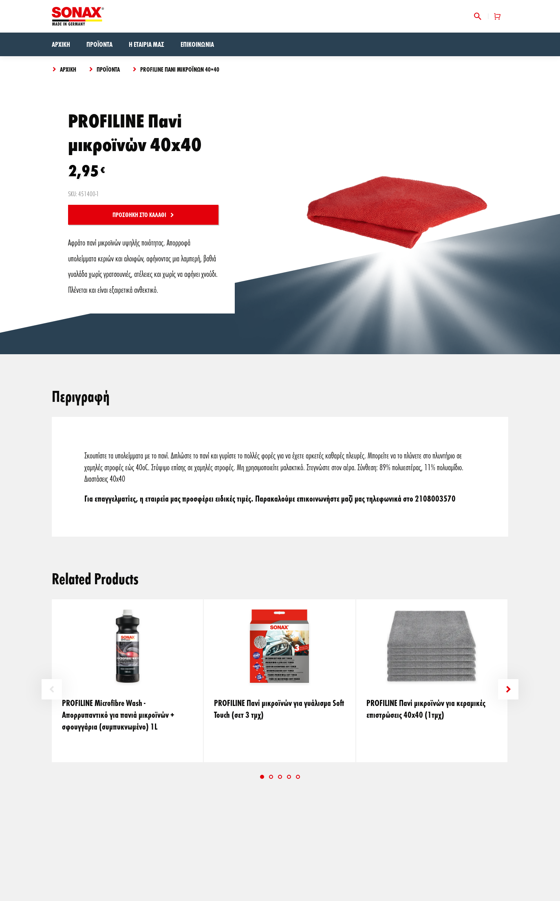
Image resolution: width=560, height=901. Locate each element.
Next (508, 689)
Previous (52, 689)
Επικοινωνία (197, 44)
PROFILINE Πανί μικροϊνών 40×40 (179, 69)
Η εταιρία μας (146, 44)
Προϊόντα (99, 44)
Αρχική (61, 44)
